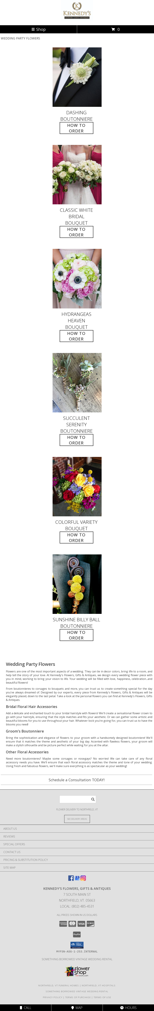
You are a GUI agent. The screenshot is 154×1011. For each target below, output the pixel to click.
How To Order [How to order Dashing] (76, 128)
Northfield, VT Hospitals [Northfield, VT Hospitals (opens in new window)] (99, 985)
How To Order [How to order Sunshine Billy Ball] (76, 635)
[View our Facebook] (71, 880)
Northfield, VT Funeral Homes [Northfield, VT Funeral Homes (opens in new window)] (58, 985)
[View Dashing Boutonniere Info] (77, 77)
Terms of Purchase (78, 997)
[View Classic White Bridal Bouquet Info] (77, 174)
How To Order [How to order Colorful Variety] (76, 537)
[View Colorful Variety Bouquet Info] (77, 486)
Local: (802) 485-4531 (77, 906)
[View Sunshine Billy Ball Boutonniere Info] (77, 584)
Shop (38, 29)
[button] (77, 945)
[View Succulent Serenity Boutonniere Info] (77, 382)
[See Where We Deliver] (77, 818)
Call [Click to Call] (25, 1007)
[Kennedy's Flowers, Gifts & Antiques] (77, 20)
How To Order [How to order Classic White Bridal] (76, 232)
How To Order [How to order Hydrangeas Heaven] (76, 336)
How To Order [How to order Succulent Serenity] (76, 440)
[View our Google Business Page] (77, 880)
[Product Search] (78, 799)
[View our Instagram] (83, 880)
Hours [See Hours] (128, 1007)
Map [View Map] (76, 1007)
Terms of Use (102, 997)
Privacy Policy (52, 997)
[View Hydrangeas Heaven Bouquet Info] (77, 278)
